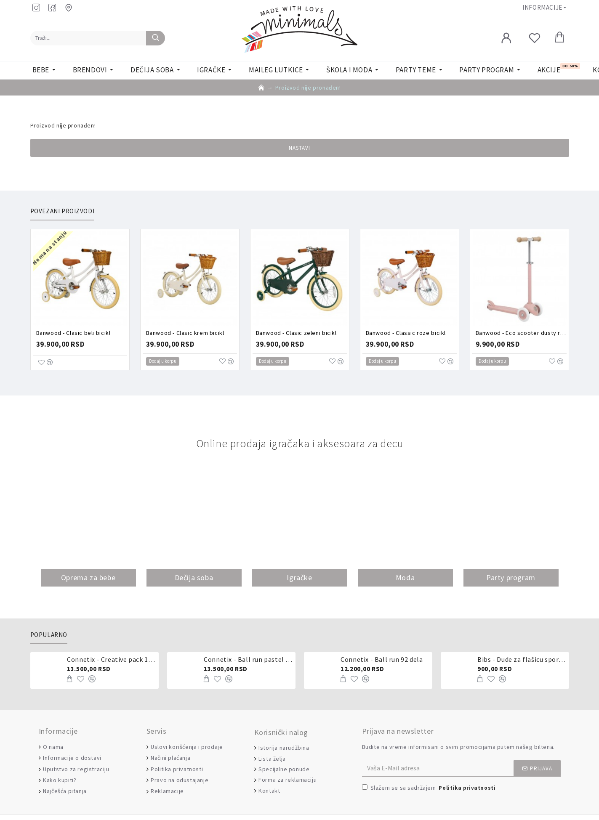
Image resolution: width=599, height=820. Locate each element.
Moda (405, 577)
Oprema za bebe (88, 577)
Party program (510, 577)
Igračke (299, 577)
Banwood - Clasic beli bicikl (73, 333)
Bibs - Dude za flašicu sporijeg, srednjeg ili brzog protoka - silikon (521, 659)
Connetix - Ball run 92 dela (382, 659)
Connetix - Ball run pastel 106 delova (248, 659)
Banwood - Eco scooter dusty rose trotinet (521, 333)
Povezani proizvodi (62, 211)
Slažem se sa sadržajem (429, 788)
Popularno (48, 635)
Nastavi (299, 147)
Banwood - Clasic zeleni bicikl (296, 333)
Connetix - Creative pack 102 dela (111, 659)
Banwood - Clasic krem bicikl (185, 333)
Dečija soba (194, 577)
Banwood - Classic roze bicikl (406, 333)
